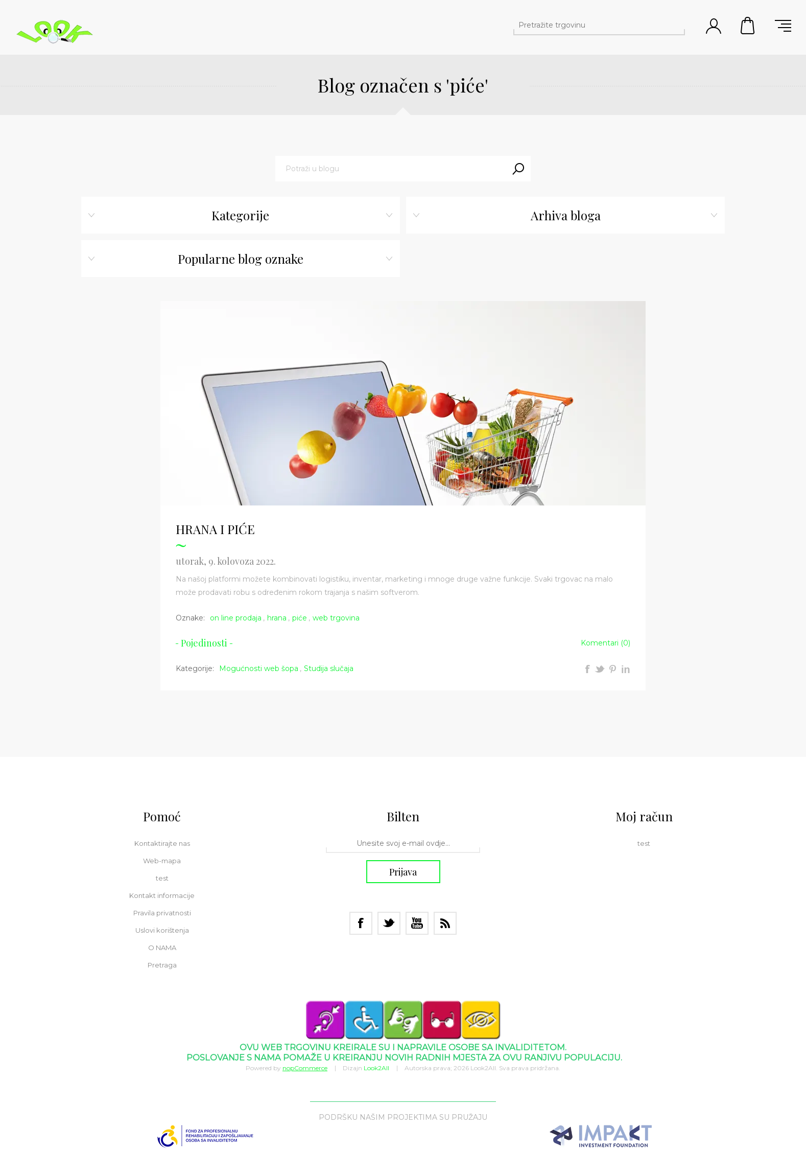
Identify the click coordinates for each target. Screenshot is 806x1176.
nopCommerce (304, 1068)
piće (299, 617)
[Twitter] (388, 923)
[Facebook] (360, 923)
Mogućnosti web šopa (258, 668)
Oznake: (190, 617)
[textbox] (390, 168)
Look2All (376, 1068)
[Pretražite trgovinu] (590, 25)
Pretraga (676, 25)
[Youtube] (417, 923)
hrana (277, 617)
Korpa (748, 25)
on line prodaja (236, 617)
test (162, 878)
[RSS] (445, 923)
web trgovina (336, 617)
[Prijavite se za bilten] (403, 844)
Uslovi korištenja (162, 930)
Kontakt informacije (162, 895)
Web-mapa (162, 861)
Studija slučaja (328, 668)
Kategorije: (195, 668)
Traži (518, 168)
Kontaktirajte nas (162, 843)
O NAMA (162, 947)
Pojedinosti (204, 643)
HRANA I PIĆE (215, 529)
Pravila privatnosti (162, 913)
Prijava (403, 872)
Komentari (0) (605, 643)
